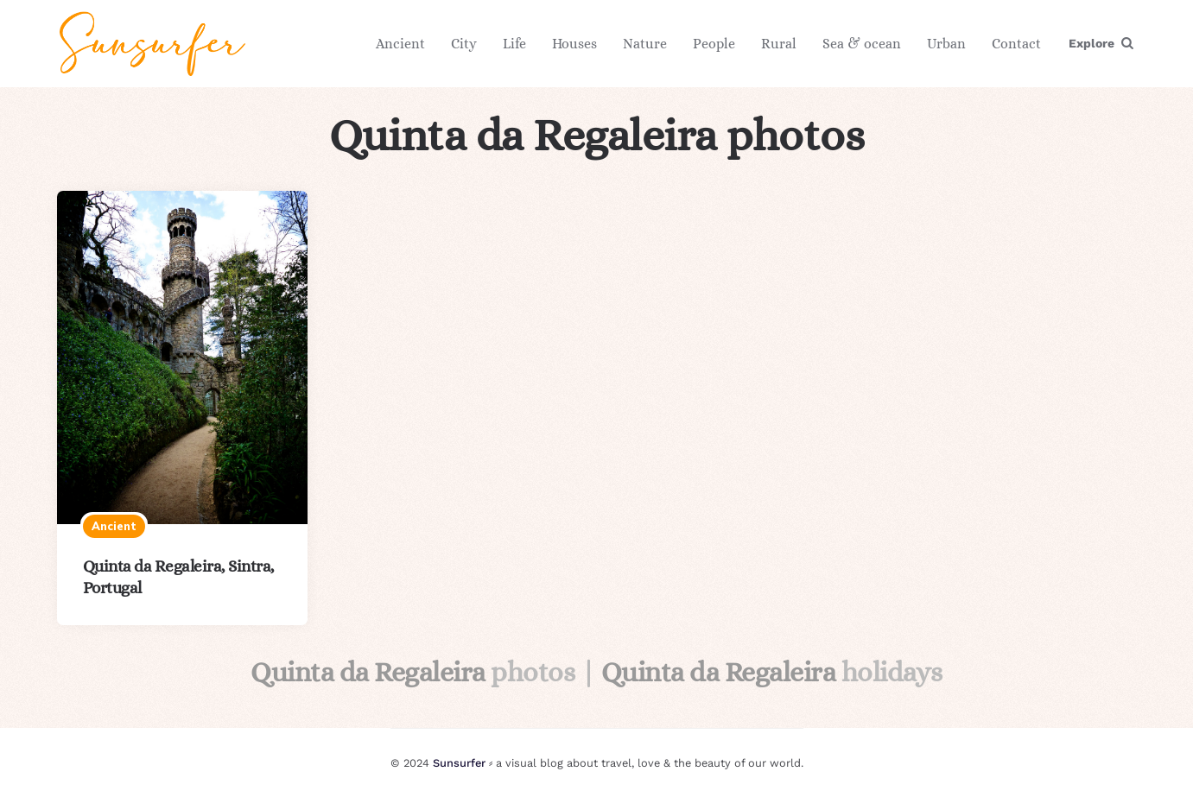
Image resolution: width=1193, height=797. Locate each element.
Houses (574, 43)
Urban (946, 43)
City (464, 43)
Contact (1016, 43)
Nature (645, 43)
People (714, 43)
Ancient (400, 43)
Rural (778, 43)
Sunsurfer (459, 762)
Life (514, 43)
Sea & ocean (861, 43)
